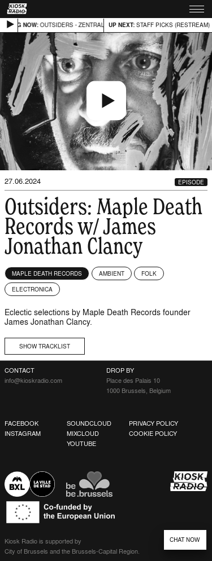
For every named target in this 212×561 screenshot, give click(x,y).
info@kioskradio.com (33, 380)
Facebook (21, 423)
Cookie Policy (153, 433)
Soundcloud (89, 423)
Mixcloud (83, 433)
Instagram (23, 433)
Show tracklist (44, 346)
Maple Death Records (47, 273)
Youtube (81, 443)
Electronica (32, 289)
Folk (149, 273)
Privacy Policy (153, 423)
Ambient (111, 273)
